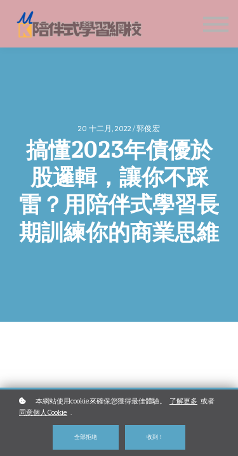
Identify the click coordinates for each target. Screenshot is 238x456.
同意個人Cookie (43, 412)
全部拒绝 (85, 436)
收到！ (155, 436)
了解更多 (183, 401)
